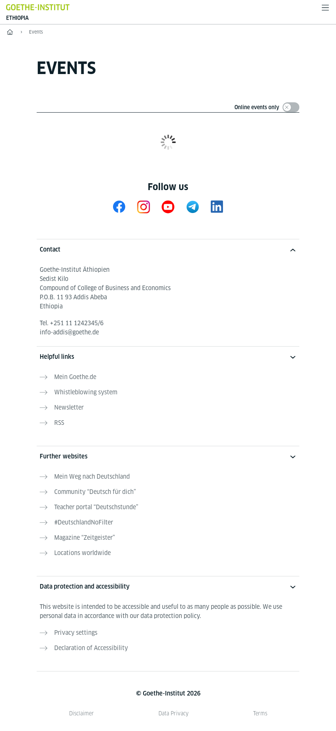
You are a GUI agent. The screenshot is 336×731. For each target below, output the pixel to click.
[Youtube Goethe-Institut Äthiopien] (168, 207)
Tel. (71, 323)
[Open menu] (325, 7)
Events (36, 32)
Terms (260, 713)
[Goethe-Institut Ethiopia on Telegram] (192, 207)
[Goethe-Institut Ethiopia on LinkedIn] (217, 207)
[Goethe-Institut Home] (37, 7)
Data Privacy (173, 713)
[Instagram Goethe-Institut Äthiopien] (143, 207)
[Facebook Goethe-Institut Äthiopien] (119, 207)
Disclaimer (81, 713)
